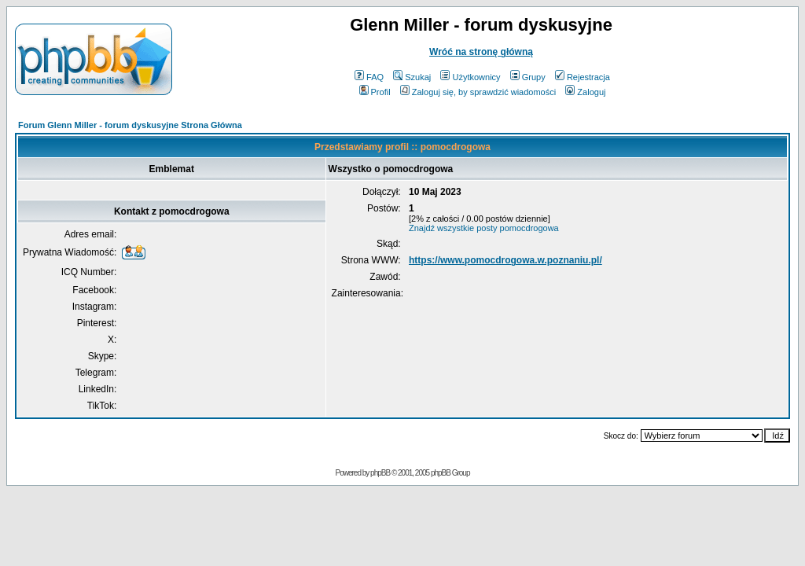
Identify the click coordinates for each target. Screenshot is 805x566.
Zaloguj (585, 92)
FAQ (369, 77)
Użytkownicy (470, 77)
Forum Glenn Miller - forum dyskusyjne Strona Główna (130, 125)
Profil (375, 92)
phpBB (380, 473)
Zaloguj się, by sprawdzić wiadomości (478, 92)
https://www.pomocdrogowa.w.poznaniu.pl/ (505, 260)
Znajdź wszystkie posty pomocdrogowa (484, 228)
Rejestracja (582, 77)
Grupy (528, 77)
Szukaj (412, 77)
